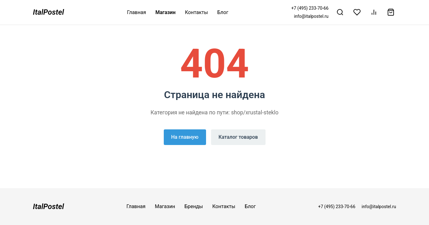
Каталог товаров (238, 137)
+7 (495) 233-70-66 (309, 8)
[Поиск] (340, 12)
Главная (136, 12)
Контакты (196, 12)
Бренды (193, 206)
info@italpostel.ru (311, 16)
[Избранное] (357, 12)
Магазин (165, 12)
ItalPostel (48, 12)
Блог (222, 12)
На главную (185, 137)
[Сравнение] (374, 12)
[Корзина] (390, 12)
